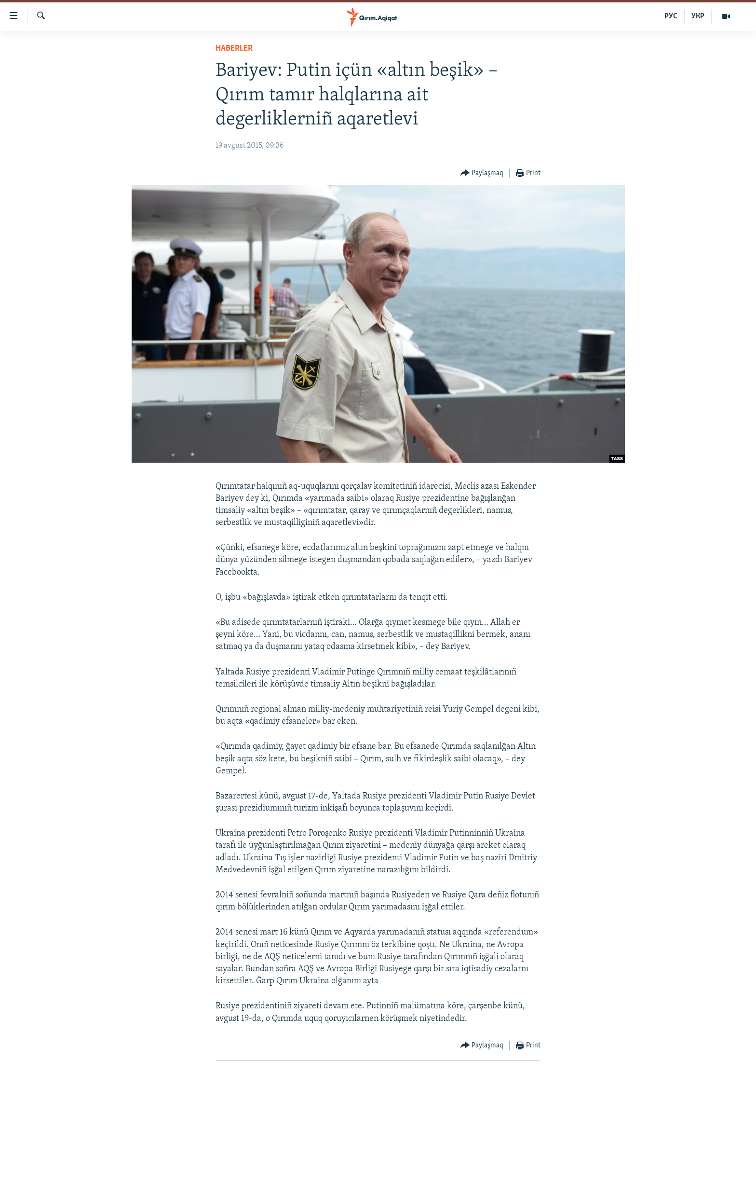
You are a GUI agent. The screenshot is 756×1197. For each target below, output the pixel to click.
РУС (670, 16)
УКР (697, 16)
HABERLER (234, 48)
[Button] (482, 173)
